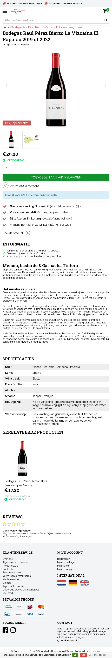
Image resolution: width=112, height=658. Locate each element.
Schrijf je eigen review (16, 44)
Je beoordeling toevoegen (17, 536)
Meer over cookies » (98, 655)
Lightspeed (95, 651)
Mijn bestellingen (66, 562)
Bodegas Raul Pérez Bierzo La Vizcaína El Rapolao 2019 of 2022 (47, 27)
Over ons (8, 558)
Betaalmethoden (12, 572)
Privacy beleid (10, 565)
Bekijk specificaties (17, 123)
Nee (83, 655)
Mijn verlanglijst (65, 569)
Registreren (63, 558)
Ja (75, 655)
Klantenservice (11, 579)
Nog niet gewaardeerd (17, 496)
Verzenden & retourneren (17, 576)
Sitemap (7, 582)
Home (6, 27)
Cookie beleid (10, 569)
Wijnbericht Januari (13, 586)
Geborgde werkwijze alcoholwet (21, 589)
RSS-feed (8, 593)
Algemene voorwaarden (16, 562)
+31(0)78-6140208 (67, 640)
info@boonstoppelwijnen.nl (72, 637)
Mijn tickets (63, 565)
